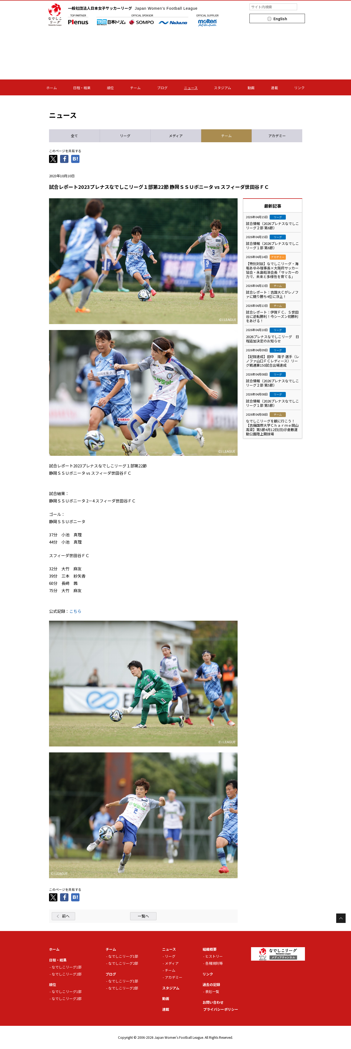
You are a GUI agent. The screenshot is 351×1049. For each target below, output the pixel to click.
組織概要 (210, 949)
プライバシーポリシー (220, 1009)
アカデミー (173, 977)
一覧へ (143, 916)
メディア (172, 963)
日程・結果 (82, 87)
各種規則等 (214, 963)
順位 (110, 87)
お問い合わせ (213, 1002)
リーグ (170, 956)
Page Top (341, 918)
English (280, 18)
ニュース (191, 87)
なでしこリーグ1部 (67, 967)
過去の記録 (211, 984)
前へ (65, 916)
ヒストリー (214, 956)
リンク (299, 87)
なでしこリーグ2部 (67, 974)
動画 (251, 87)
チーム (135, 87)
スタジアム (222, 87)
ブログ (162, 87)
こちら (75, 611)
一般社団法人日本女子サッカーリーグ (133, 8)
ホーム (51, 87)
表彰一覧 (212, 991)
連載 (274, 87)
